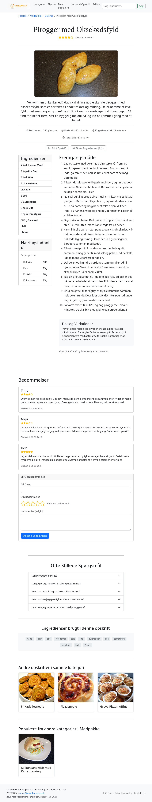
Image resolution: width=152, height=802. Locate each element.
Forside (22, 15)
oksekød (66, 645)
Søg (141, 6)
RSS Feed (108, 793)
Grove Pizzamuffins (113, 706)
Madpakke (35, 15)
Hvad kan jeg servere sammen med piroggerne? (58, 607)
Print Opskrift (57, 148)
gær (40, 638)
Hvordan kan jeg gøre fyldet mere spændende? (57, 599)
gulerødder (94, 638)
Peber (87, 645)
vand (29, 638)
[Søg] (119, 6)
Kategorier (40, 4)
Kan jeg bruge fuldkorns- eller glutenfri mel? (56, 583)
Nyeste (52, 4)
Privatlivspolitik (123, 793)
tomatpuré (119, 638)
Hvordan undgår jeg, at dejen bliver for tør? (55, 591)
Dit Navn (26, 484)
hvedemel (61, 638)
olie (48, 638)
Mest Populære (63, 6)
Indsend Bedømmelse (35, 535)
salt (73, 638)
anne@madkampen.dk (32, 793)
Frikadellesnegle (32, 706)
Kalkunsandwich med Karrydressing (36, 769)
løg (81, 638)
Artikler (97, 4)
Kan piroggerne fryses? (44, 575)
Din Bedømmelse (30, 497)
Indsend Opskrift (81, 4)
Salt (77, 645)
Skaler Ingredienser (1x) (87, 148)
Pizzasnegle (69, 706)
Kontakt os (139, 793)
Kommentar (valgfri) (32, 511)
